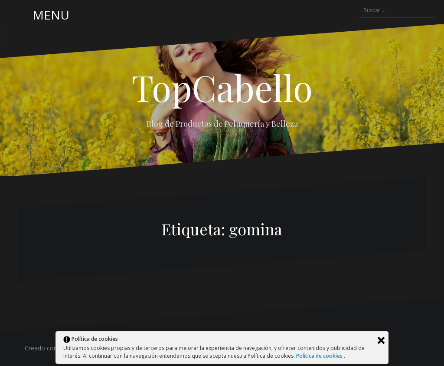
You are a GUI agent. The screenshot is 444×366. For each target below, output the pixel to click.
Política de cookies (320, 355)
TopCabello (222, 87)
